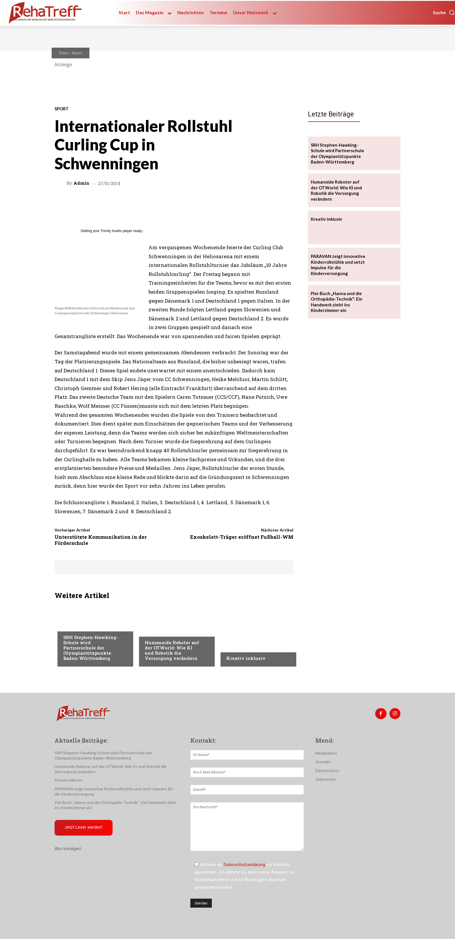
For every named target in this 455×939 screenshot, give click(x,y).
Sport (77, 52)
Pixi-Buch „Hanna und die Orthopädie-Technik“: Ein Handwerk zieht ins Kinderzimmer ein (336, 302)
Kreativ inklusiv (246, 658)
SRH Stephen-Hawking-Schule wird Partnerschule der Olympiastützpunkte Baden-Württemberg (90, 647)
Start (63, 52)
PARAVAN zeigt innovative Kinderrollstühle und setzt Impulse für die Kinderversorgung (338, 265)
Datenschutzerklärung (244, 864)
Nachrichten (239, 646)
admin (81, 183)
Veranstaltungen (162, 631)
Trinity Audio (111, 231)
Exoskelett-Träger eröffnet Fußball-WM (241, 537)
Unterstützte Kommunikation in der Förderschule (101, 540)
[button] (444, 12)
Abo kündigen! (68, 849)
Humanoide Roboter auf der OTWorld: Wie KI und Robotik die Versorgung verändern (172, 650)
